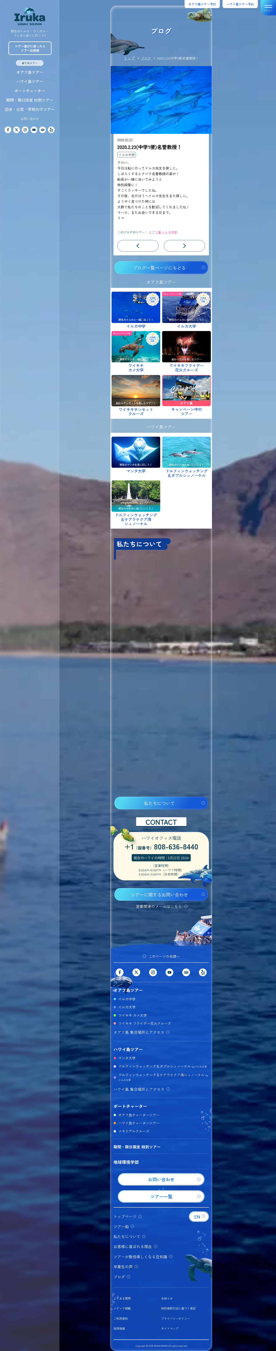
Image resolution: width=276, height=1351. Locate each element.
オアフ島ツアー (29, 72)
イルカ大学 (127, 1006)
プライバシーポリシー (175, 1318)
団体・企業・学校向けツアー (30, 109)
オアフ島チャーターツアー (139, 1114)
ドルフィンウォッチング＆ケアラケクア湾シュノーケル (163, 1077)
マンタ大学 (127, 1057)
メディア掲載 (122, 1308)
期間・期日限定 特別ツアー (29, 100)
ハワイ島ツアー (29, 81)
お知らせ (167, 1298)
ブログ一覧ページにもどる (159, 267)
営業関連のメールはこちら (159, 906)
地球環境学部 (126, 1162)
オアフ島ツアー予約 (202, 4)
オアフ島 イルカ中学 (163, 232)
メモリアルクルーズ (133, 1130)
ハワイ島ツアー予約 (240, 4)
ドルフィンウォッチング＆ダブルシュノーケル (162, 1066)
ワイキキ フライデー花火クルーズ (144, 1023)
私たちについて (159, 803)
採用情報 (119, 1328)
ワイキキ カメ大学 (132, 1015)
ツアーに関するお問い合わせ (159, 894)
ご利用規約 (120, 1318)
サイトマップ (169, 1328)
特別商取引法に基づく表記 (178, 1308)
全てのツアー (30, 63)
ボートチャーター (29, 91)
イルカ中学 (126, 154)
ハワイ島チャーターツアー (139, 1122)
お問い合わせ (30, 118)
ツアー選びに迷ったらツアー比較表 (30, 48)
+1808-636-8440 (161, 847)
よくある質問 (122, 1298)
